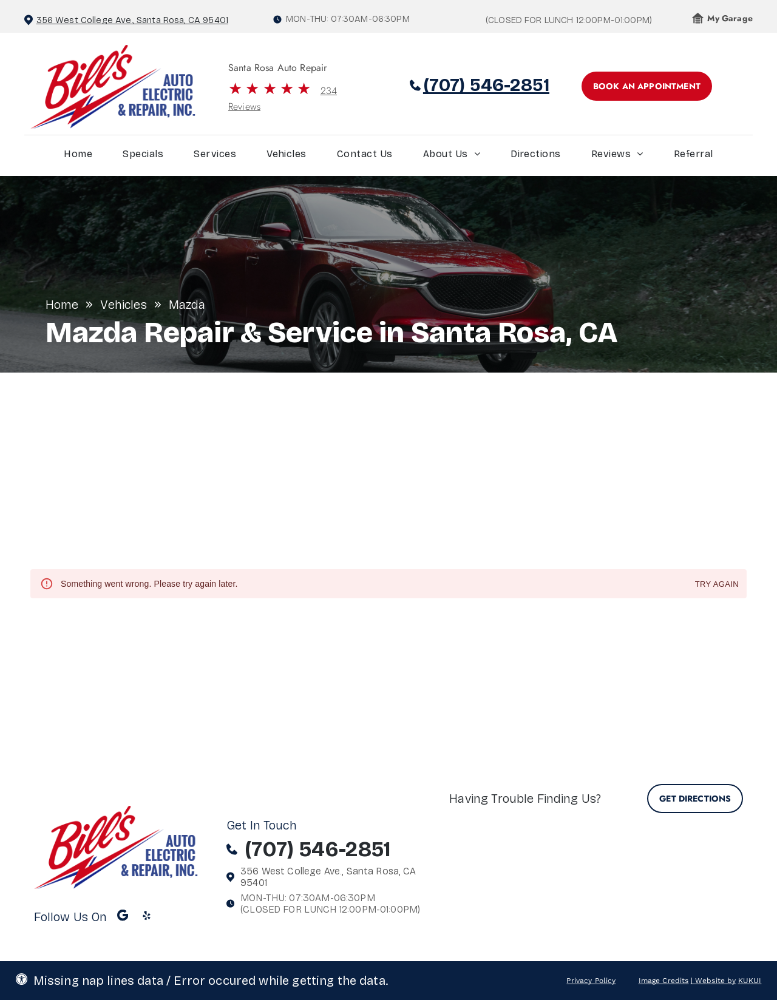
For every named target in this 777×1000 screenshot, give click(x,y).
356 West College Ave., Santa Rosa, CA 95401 (132, 20)
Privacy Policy (591, 980)
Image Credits (664, 980)
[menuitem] (78, 156)
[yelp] (146, 917)
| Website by (713, 980)
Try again (717, 584)
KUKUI (750, 980)
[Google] (122, 917)
